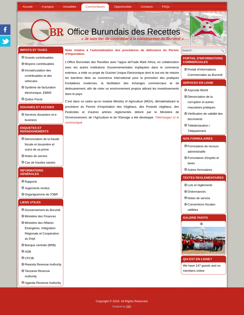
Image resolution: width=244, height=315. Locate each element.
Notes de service (36, 156)
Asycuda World (198, 90)
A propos (47, 6)
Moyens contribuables (39, 64)
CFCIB (29, 258)
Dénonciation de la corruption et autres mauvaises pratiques (201, 102)
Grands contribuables (39, 57)
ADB (28, 251)
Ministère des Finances (40, 216)
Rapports (31, 181)
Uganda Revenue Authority (43, 283)
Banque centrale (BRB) (40, 245)
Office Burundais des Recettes (123, 32)
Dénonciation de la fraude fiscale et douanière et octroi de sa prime (42, 144)
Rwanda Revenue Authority (43, 264)
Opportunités (122, 6)
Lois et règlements (200, 185)
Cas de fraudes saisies (40, 162)
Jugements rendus (37, 188)
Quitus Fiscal (33, 99)
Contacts (147, 6)
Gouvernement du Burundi (42, 210)
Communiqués (95, 6)
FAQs (166, 6)
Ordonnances (197, 191)
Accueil (28, 6)
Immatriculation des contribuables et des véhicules (38, 76)
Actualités (69, 6)
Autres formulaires (200, 169)
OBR (128, 306)
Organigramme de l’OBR (41, 194)
